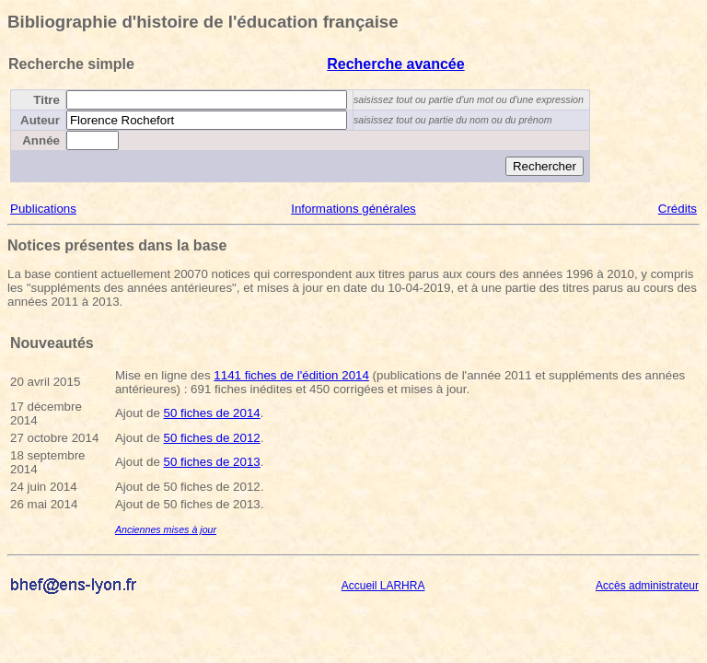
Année (41, 140)
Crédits (677, 208)
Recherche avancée (395, 64)
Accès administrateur (647, 585)
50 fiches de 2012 (212, 438)
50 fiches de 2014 (212, 413)
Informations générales (353, 208)
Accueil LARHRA (383, 585)
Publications (43, 208)
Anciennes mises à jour (165, 529)
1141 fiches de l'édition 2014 (291, 375)
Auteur (40, 120)
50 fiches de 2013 (212, 462)
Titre (46, 100)
